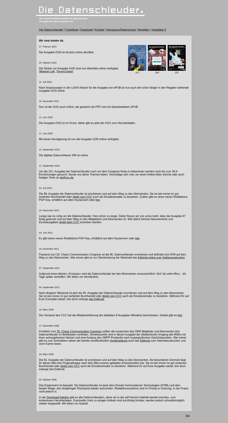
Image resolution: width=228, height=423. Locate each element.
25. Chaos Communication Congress (79, 331)
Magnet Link (47, 71)
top (188, 415)
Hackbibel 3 (159, 29)
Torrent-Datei (64, 71)
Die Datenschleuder (51, 29)
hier (97, 199)
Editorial (145, 340)
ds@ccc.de (67, 177)
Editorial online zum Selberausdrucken (161, 257)
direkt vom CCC (82, 196)
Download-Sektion (58, 397)
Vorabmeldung (118, 340)
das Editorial (96, 299)
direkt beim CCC (69, 222)
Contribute (71, 29)
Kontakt (99, 29)
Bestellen (143, 29)
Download (86, 29)
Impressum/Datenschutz (121, 29)
